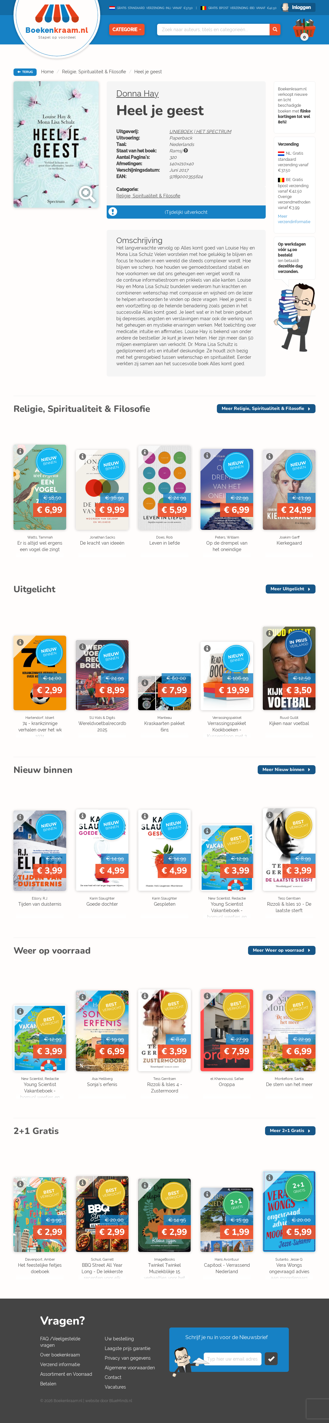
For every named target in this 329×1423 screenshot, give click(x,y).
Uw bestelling (119, 1338)
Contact (113, 1377)
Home (47, 71)
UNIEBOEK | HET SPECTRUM (200, 131)
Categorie (126, 29)
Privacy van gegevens (128, 1358)
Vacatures (115, 1387)
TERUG (25, 72)
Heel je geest (148, 71)
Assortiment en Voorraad (66, 1374)
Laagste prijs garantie (127, 1348)
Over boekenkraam (60, 1354)
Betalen (48, 1383)
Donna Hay (137, 93)
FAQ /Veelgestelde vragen (60, 1342)
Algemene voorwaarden (130, 1367)
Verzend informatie (60, 1364)
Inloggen (301, 7)
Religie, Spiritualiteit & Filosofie (94, 71)
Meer (263, 408)
